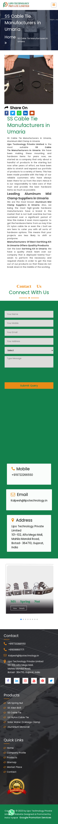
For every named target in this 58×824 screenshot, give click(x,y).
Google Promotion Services (35, 817)
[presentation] (26, 363)
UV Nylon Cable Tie (16, 728)
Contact (10, 783)
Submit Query (29, 374)
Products (10, 768)
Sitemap (10, 773)
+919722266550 (22, 486)
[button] (21, 619)
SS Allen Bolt (12, 719)
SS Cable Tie (12, 723)
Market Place (13, 778)
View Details (27, 608)
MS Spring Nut (13, 714)
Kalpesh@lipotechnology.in (29, 512)
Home (10, 39)
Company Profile (15, 763)
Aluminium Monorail (17, 738)
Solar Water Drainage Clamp (22, 733)
